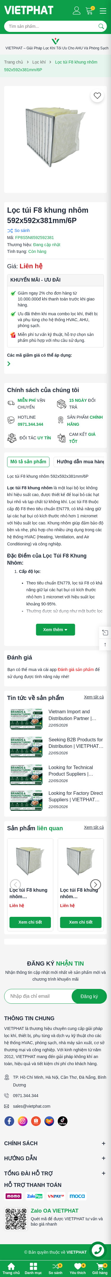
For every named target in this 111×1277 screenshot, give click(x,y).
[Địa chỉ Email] (55, 996)
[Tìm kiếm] (101, 26)
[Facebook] (9, 1121)
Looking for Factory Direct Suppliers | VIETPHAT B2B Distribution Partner (76, 800)
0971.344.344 (25, 1095)
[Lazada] (49, 1121)
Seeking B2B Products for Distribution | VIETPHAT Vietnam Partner (76, 746)
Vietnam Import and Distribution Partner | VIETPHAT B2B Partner (73, 718)
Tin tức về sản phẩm (35, 698)
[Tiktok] (62, 1121)
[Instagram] (22, 1121)
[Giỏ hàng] (89, 10)
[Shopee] (36, 1121)
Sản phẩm (35, 828)
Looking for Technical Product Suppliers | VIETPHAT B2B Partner (73, 774)
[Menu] (102, 10)
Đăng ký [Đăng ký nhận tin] (89, 996)
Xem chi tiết (30, 922)
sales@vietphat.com (31, 1106)
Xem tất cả (94, 697)
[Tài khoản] (77, 10)
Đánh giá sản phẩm (76, 669)
